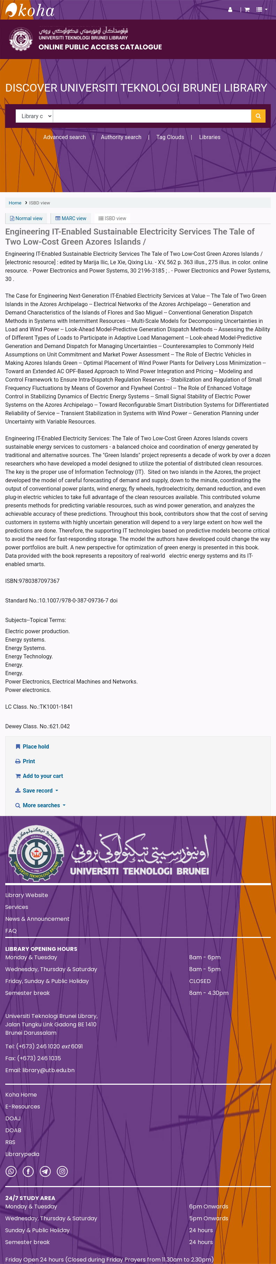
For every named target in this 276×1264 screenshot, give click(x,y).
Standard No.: (22, 600)
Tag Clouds (170, 137)
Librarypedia (22, 1154)
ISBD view (39, 202)
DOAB (13, 1130)
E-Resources (22, 1107)
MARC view (70, 218)
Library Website (26, 895)
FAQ (11, 931)
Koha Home (21, 1095)
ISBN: (12, 581)
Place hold (31, 746)
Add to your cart (38, 776)
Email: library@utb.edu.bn (40, 1070)
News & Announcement (37, 919)
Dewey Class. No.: (27, 726)
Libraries (209, 137)
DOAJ (13, 1118)
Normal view (26, 218)
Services (16, 907)
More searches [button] (37, 805)
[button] (247, 10)
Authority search (121, 137)
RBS (10, 1142)
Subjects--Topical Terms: (35, 620)
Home (15, 202)
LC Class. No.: (22, 706)
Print (24, 761)
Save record (34, 790)
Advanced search (64, 137)
